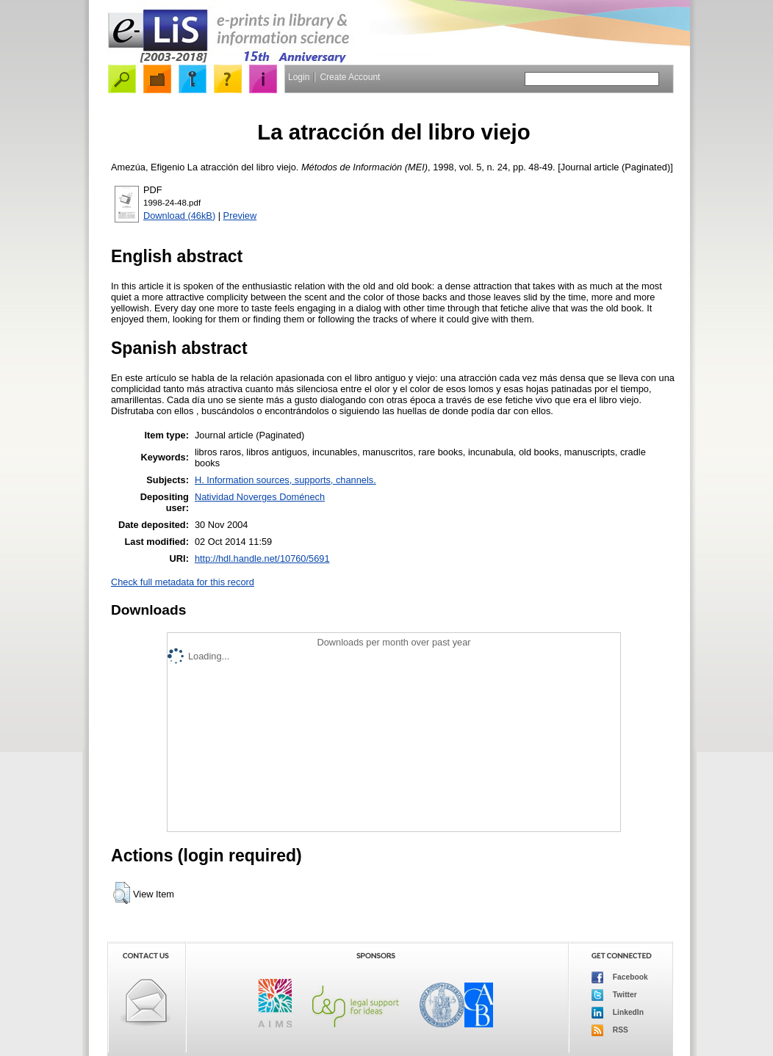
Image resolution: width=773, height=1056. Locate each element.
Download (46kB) (179, 215)
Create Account (350, 77)
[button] (121, 893)
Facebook (620, 977)
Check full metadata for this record (182, 581)
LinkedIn (618, 1013)
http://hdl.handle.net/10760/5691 (262, 558)
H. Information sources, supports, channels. (285, 479)
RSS (610, 1030)
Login (298, 77)
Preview (240, 215)
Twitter (614, 995)
